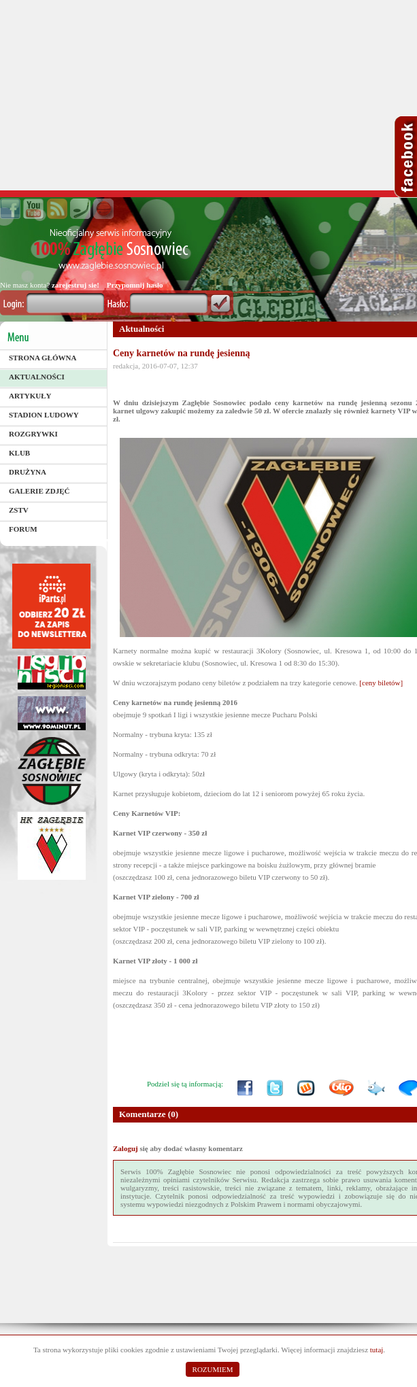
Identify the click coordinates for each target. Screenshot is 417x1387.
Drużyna (27, 472)
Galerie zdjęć (39, 491)
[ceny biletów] (381, 683)
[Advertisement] (208, 95)
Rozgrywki (33, 434)
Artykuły (30, 396)
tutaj (377, 1350)
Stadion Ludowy (44, 415)
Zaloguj (125, 1148)
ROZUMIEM (213, 1369)
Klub (19, 453)
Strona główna (42, 358)
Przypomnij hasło (135, 285)
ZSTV (19, 510)
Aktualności (37, 377)
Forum (23, 529)
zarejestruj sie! (75, 285)
